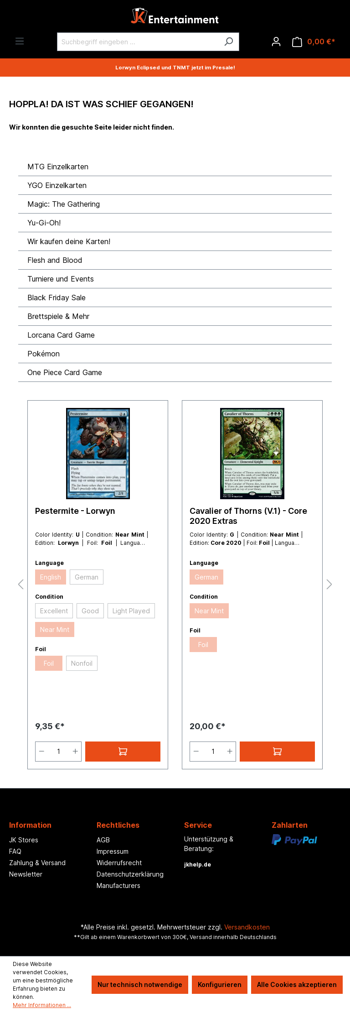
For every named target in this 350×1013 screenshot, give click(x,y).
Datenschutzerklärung (130, 874)
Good (90, 611)
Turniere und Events (60, 278)
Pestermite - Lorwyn (75, 511)
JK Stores (23, 840)
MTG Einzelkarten (57, 166)
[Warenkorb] (314, 42)
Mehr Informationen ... (42, 1005)
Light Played (131, 611)
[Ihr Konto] (276, 41)
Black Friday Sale (56, 297)
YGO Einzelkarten (57, 185)
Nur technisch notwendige (140, 984)
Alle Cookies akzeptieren (297, 984)
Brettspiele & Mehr (58, 316)
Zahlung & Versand (37, 863)
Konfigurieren (220, 984)
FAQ (15, 851)
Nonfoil (82, 663)
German (86, 577)
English (50, 577)
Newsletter (25, 874)
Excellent (54, 611)
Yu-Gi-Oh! (44, 222)
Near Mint (54, 629)
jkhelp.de (197, 864)
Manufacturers (118, 885)
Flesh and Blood (54, 260)
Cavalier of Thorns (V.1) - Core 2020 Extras (248, 516)
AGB (103, 840)
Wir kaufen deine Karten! (68, 241)
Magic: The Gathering (63, 204)
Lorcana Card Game (61, 334)
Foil (49, 663)
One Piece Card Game (64, 372)
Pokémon (43, 353)
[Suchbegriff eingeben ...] (137, 41)
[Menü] (19, 41)
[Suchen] (228, 41)
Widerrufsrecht (119, 863)
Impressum (113, 851)
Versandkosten (247, 927)
